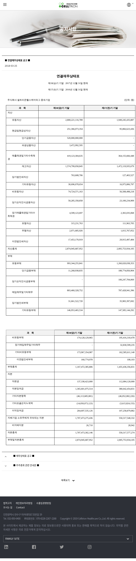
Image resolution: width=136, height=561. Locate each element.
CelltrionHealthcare (68, 5)
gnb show (5, 4)
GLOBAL (130, 5)
